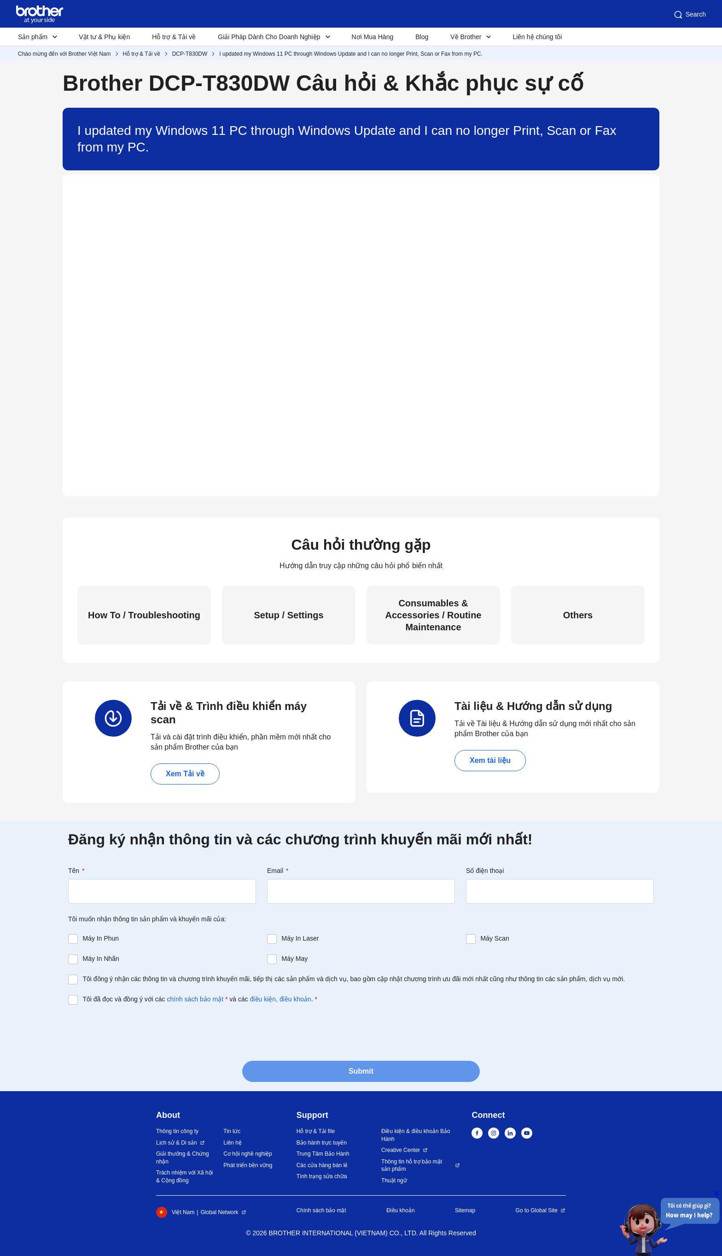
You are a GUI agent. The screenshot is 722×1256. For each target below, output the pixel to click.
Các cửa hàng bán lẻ (322, 1165)
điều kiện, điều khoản (280, 999)
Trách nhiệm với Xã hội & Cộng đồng (184, 1176)
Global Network (219, 1212)
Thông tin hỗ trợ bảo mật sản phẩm (411, 1165)
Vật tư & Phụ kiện (104, 37)
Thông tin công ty (177, 1131)
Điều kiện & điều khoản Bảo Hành (415, 1135)
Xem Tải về (185, 774)
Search (689, 14)
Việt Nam (175, 1212)
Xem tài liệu (490, 760)
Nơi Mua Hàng (373, 37)
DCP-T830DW (190, 54)
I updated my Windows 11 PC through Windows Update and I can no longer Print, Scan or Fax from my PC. (351, 54)
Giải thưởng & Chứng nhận (182, 1158)
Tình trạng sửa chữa (322, 1176)
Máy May (295, 958)
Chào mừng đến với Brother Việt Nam (64, 54)
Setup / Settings (288, 615)
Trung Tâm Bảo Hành (323, 1154)
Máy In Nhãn (101, 958)
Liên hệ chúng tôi (537, 37)
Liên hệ (232, 1143)
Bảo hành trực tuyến (322, 1143)
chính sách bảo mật (195, 999)
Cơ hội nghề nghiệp (247, 1154)
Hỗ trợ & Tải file (316, 1131)
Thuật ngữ (394, 1180)
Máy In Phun (101, 938)
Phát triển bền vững (247, 1165)
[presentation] (138, 1032)
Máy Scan (495, 938)
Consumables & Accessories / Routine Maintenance (433, 615)
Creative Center (400, 1150)
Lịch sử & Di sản (176, 1143)
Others (578, 615)
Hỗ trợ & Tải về (174, 37)
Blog (421, 37)
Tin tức (231, 1131)
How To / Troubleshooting (144, 615)
